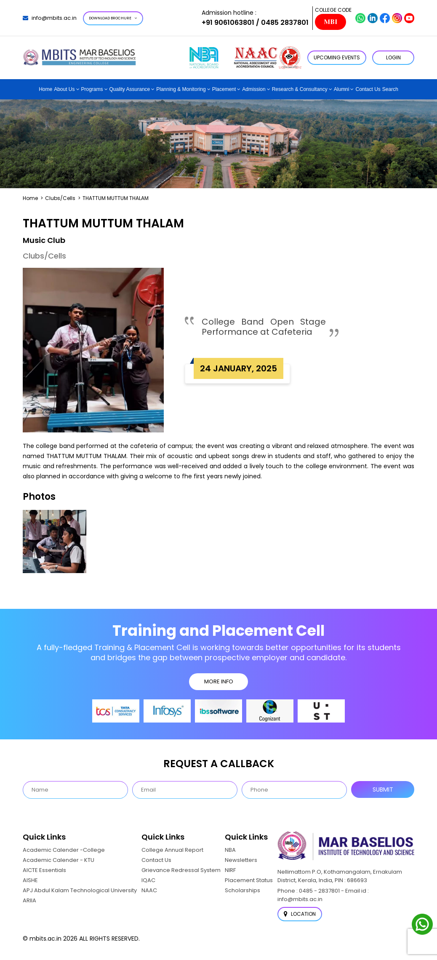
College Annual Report (172, 850)
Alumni (341, 89)
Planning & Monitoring (180, 89)
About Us (64, 89)
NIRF (230, 870)
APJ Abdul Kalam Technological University (80, 890)
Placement (224, 89)
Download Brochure (113, 18)
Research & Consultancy (300, 89)
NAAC (149, 890)
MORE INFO (218, 681)
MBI (330, 22)
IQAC (148, 880)
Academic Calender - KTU (58, 860)
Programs (92, 89)
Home (45, 89)
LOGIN (393, 57)
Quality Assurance (129, 89)
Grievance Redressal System (181, 870)
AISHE (30, 880)
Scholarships (242, 890)
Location (300, 913)
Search (390, 89)
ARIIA (29, 900)
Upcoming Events (337, 57)
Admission (253, 89)
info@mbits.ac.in (50, 18)
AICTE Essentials (44, 870)
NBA (230, 850)
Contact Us (367, 89)
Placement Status (249, 880)
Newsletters (241, 860)
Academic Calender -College (64, 850)
